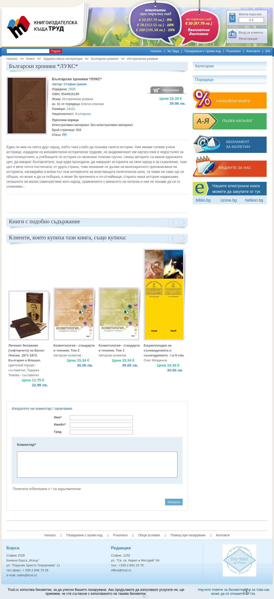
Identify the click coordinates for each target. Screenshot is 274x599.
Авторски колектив (67, 355)
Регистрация (248, 39)
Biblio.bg (203, 200)
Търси (55, 51)
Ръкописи (233, 51)
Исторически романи (142, 59)
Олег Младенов (155, 360)
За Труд (173, 51)
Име (58, 417)
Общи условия (149, 535)
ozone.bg (229, 200)
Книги (30, 59)
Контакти (253, 51)
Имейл (60, 424)
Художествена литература (63, 59)
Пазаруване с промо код (203, 51)
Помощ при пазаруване (188, 535)
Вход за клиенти (251, 32)
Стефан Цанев (75, 84)
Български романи (104, 59)
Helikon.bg (254, 200)
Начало (155, 51)
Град (57, 432)
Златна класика (92, 104)
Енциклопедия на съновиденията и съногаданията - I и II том (164, 350)
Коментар (26, 444)
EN (268, 51)
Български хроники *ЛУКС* (77, 79)
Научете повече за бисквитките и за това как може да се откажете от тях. (233, 592)
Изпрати (174, 502)
